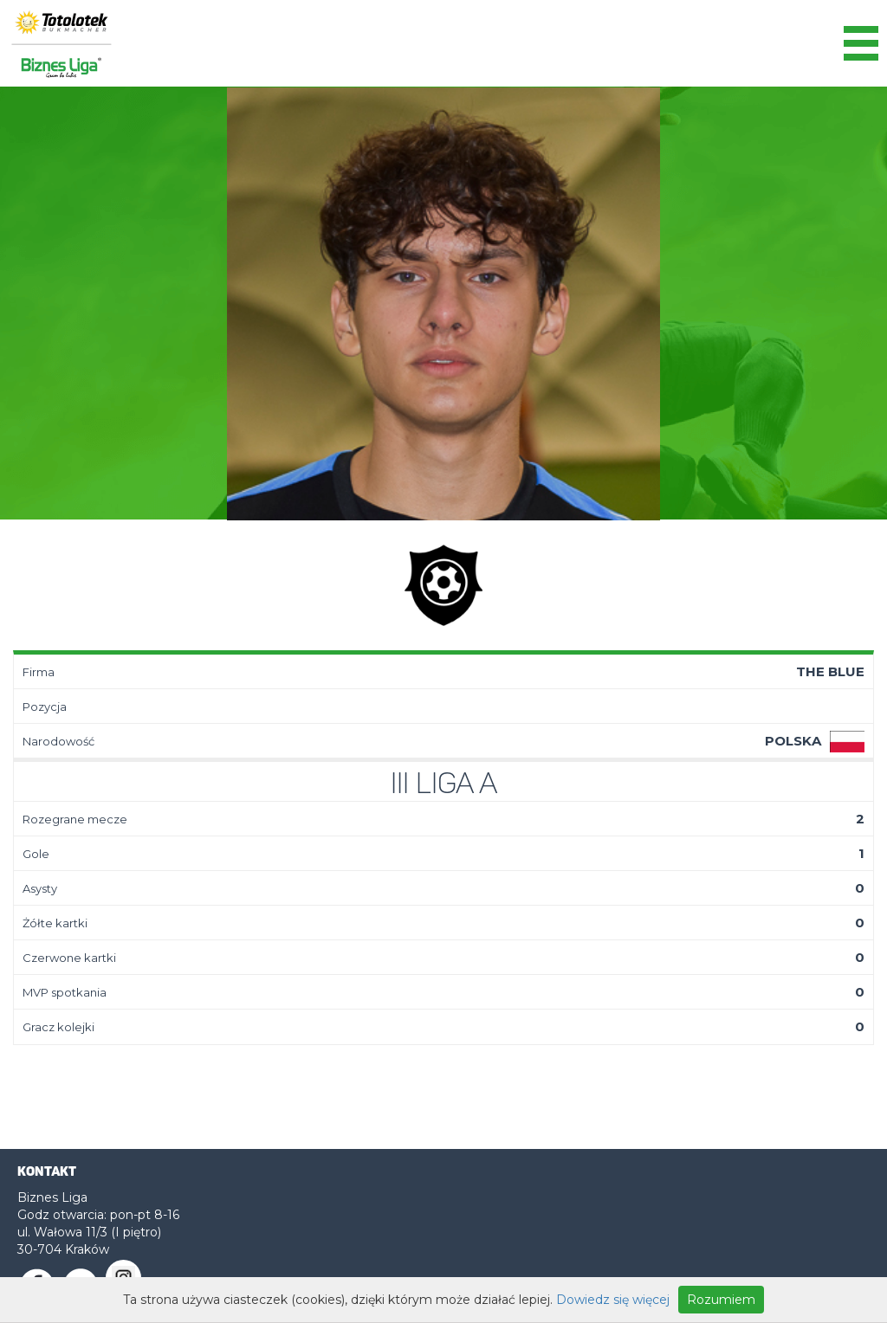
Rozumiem (721, 1299)
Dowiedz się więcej (613, 1299)
